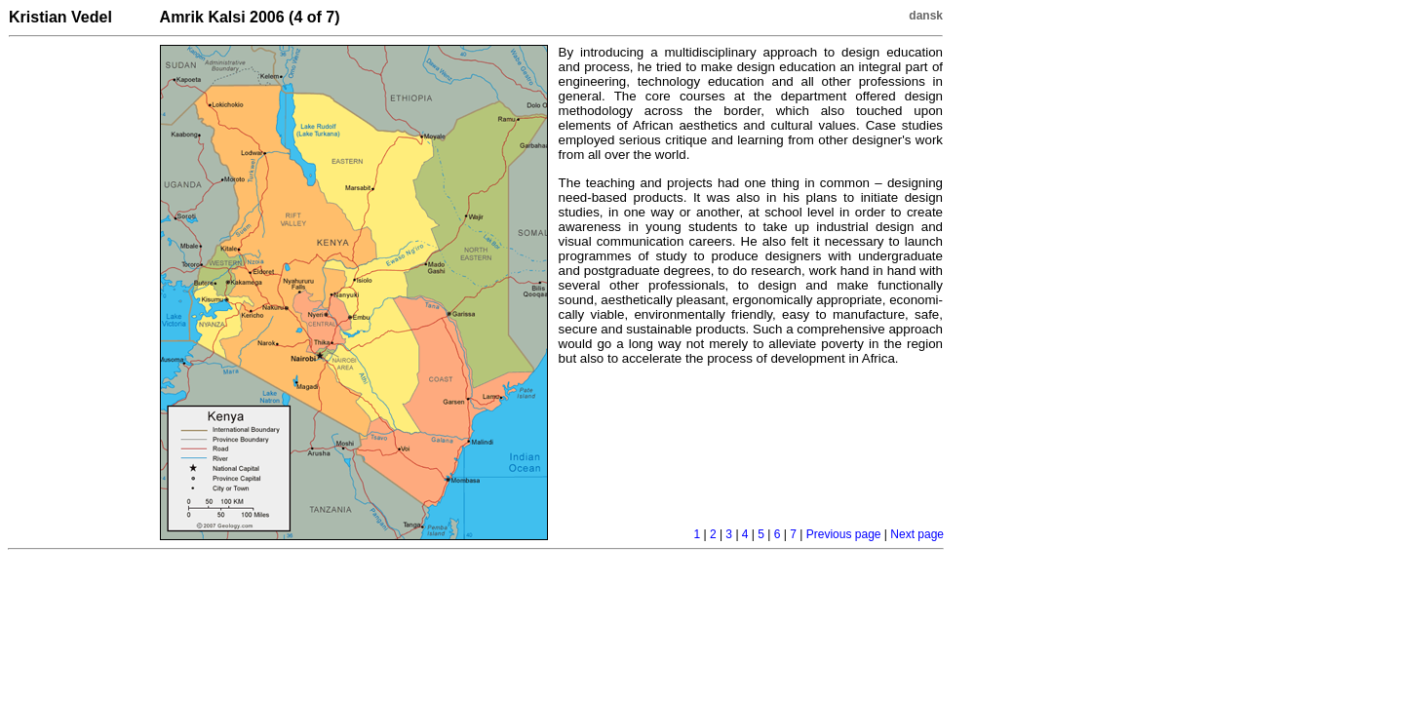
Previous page (843, 534)
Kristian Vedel (60, 17)
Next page (917, 534)
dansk (926, 15)
